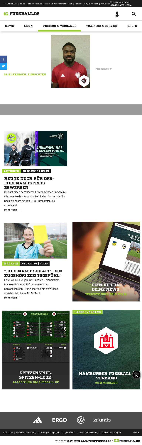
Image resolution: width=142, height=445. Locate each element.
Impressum (8, 432)
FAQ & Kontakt (91, 4)
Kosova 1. (38, 59)
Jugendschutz (69, 432)
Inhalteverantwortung (88, 432)
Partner (78, 4)
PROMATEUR (10, 4)
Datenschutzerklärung (26, 432)
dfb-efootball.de (35, 4)
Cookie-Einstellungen (111, 432)
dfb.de (22, 4)
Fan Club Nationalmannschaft (58, 4)
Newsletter (105, 4)
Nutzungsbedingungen (49, 432)
